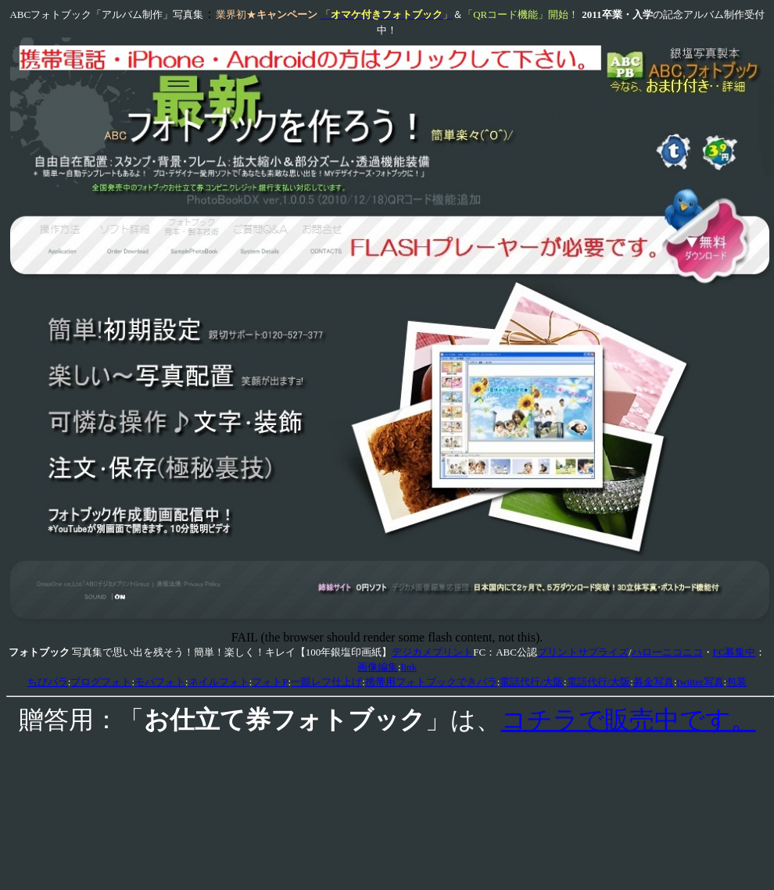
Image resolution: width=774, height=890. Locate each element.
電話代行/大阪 (532, 682)
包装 (736, 682)
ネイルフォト (218, 682)
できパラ (477, 682)
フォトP (270, 682)
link (409, 667)
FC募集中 (734, 652)
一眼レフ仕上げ (326, 682)
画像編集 (377, 667)
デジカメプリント (432, 652)
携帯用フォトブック (411, 682)
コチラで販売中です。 (628, 720)
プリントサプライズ (583, 652)
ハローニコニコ (667, 652)
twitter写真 (700, 682)
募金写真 (653, 682)
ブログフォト (100, 682)
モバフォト (159, 682)
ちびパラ (47, 682)
